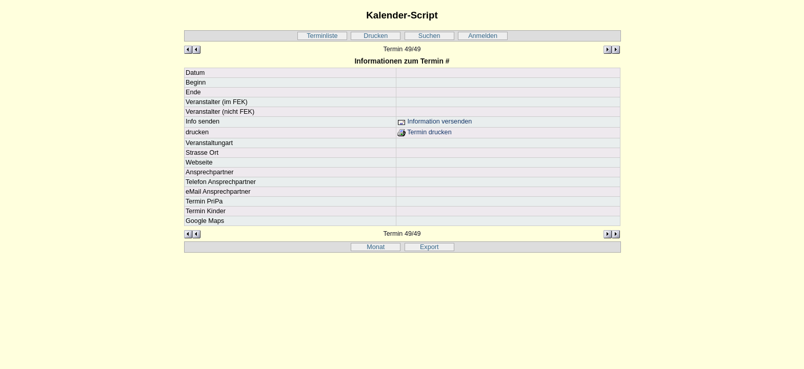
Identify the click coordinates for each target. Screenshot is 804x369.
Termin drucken (424, 132)
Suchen (429, 35)
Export (429, 247)
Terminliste (322, 35)
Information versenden (434, 121)
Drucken (376, 35)
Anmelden (482, 35)
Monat (376, 247)
